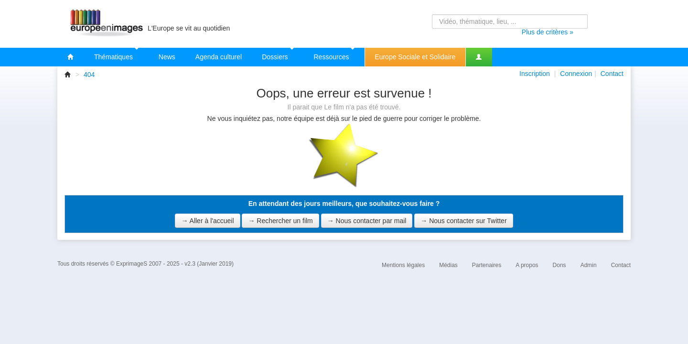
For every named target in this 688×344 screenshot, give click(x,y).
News (167, 57)
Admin (588, 265)
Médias (448, 265)
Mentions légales (403, 265)
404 (89, 74)
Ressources (334, 54)
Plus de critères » (547, 32)
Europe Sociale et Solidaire (415, 57)
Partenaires (486, 265)
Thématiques (116, 54)
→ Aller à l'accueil (207, 221)
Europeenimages (105, 24)
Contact (612, 73)
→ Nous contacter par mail (367, 221)
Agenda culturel (218, 57)
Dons (559, 265)
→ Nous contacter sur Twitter (463, 221)
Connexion (576, 73)
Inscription (534, 73)
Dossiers (277, 54)
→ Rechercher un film (280, 221)
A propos (527, 265)
